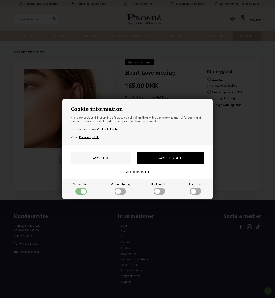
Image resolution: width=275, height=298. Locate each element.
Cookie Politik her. (108, 129)
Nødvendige (81, 188)
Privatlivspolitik (89, 137)
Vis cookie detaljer (137, 172)
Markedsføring (120, 188)
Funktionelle (159, 188)
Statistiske (195, 188)
